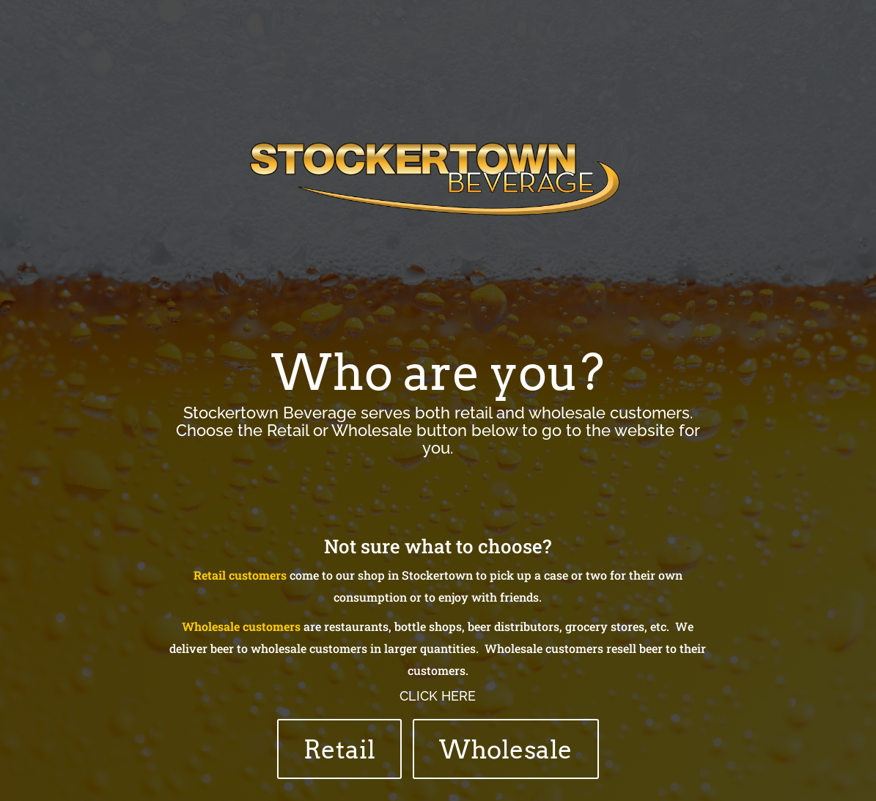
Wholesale (506, 749)
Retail (339, 749)
